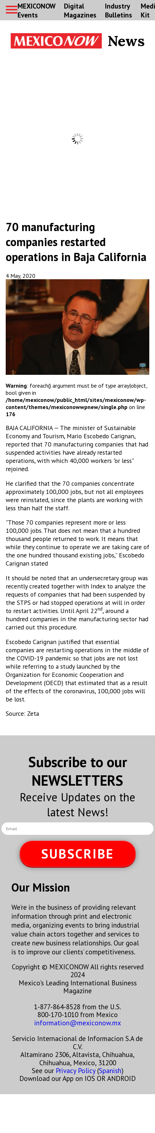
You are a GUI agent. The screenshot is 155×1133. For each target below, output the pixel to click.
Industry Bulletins (118, 10)
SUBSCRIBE (77, 853)
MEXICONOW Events (36, 10)
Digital (80, 10)
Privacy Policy (75, 1070)
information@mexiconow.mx (77, 1022)
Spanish (110, 1070)
